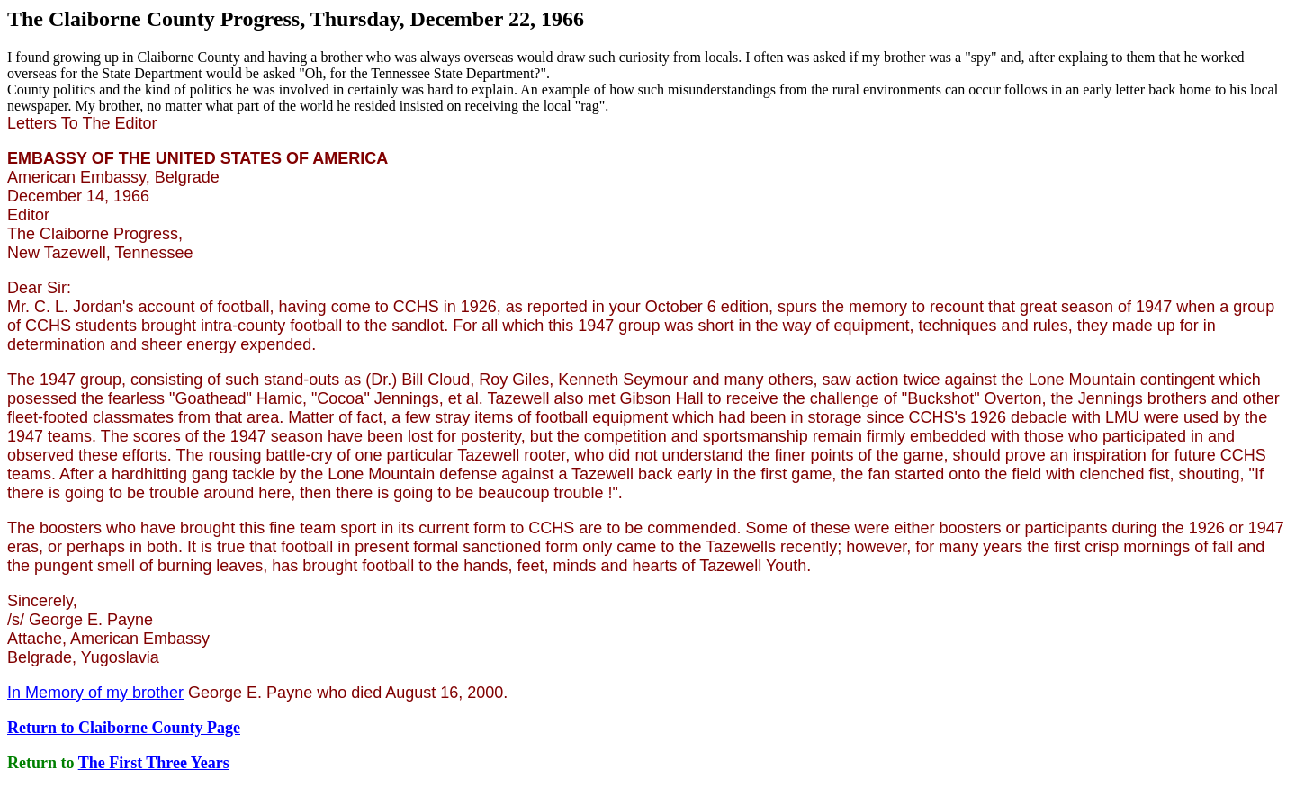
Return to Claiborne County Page (123, 728)
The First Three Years (154, 763)
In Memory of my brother (95, 693)
